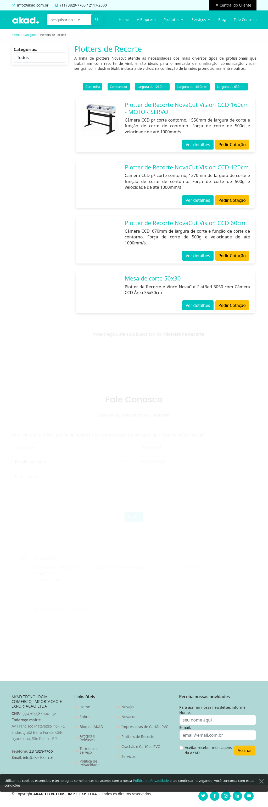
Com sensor (118, 89)
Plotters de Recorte (137, 737)
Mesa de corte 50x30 (153, 281)
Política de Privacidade (151, 789)
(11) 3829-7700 (41, 751)
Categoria (29, 35)
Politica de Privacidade (89, 763)
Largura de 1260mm (152, 89)
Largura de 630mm (231, 89)
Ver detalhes (198, 147)
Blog (222, 19)
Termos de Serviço (89, 750)
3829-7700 (77, 5)
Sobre (85, 717)
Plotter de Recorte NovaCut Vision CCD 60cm (185, 225)
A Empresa (146, 19)
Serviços (128, 756)
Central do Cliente (235, 5)
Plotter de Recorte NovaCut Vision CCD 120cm (187, 170)
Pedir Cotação (232, 147)
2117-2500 (98, 5)
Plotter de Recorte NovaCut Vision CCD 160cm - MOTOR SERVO (187, 110)
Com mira (92, 89)
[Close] (261, 790)
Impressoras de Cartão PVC (144, 727)
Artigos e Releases (87, 738)
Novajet (128, 707)
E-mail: (185, 727)
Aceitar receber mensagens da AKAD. (208, 750)
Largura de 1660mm (192, 89)
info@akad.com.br (32, 5)
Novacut (128, 717)
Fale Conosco (245, 19)
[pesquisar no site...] (69, 19)
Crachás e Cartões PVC (140, 746)
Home (124, 19)
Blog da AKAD (91, 727)
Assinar (245, 750)
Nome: (185, 712)
